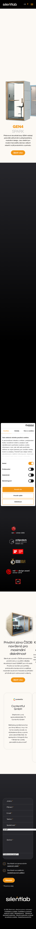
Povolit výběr (17, 495)
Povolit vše (18, 489)
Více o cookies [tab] (29, 431)
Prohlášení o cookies (11, 911)
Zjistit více (18, 153)
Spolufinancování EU (24, 917)
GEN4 (18, 127)
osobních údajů (13, 866)
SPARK (18, 131)
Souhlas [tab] (6, 431)
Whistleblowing (19, 913)
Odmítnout (18, 502)
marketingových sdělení (15, 873)
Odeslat (8, 880)
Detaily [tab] (16, 431)
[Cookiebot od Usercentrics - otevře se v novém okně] (25, 425)
